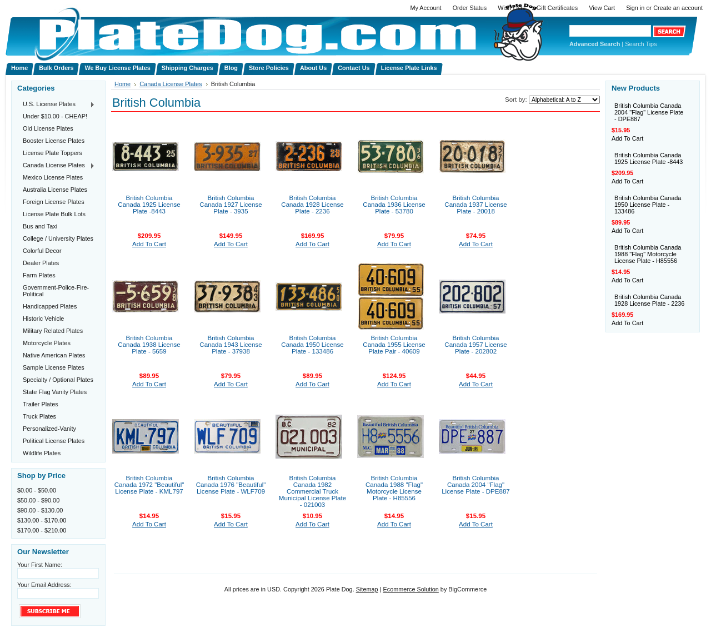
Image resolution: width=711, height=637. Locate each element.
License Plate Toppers (52, 153)
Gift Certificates (557, 7)
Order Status (470, 7)
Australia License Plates (55, 189)
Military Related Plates (53, 330)
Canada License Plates (56, 166)
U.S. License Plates (56, 104)
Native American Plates (54, 355)
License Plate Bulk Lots (54, 214)
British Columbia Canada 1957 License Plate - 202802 (475, 345)
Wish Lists (511, 7)
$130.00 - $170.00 (41, 520)
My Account (425, 7)
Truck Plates (39, 416)
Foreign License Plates (53, 201)
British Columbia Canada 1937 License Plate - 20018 (475, 205)
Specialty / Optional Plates (58, 379)
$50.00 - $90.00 (38, 500)
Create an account (678, 7)
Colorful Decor (42, 250)
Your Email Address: (44, 584)
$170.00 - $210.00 (41, 530)
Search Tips (641, 44)
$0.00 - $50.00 (36, 490)
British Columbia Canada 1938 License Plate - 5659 (149, 345)
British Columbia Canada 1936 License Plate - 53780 (394, 205)
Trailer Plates (40, 404)
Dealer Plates (41, 263)
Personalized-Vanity (49, 428)
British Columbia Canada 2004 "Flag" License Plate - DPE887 (476, 485)
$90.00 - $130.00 (40, 510)
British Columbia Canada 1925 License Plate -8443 (149, 205)
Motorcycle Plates (47, 343)
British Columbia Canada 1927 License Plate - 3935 (230, 205)
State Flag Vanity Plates (55, 392)
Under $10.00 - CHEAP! (55, 116)
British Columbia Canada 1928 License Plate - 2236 (312, 205)
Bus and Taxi (40, 226)
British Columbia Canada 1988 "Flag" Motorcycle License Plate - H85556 (394, 488)
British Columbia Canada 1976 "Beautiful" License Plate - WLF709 (231, 485)
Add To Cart (149, 244)
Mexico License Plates (53, 177)
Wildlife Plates (42, 453)
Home (122, 84)
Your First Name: (39, 564)
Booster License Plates (53, 140)
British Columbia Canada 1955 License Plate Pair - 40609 (394, 345)
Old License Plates (48, 128)
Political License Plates (53, 440)
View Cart (602, 7)
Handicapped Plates (50, 306)
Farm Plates (39, 275)
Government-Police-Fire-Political (56, 290)
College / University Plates (58, 238)
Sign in (635, 7)
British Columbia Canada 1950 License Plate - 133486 (312, 345)
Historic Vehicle (43, 318)
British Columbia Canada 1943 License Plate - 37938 (230, 345)
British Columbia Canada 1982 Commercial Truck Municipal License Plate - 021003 (312, 491)
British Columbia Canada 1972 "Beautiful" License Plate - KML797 (149, 485)
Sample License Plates (53, 367)
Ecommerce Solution (410, 589)
